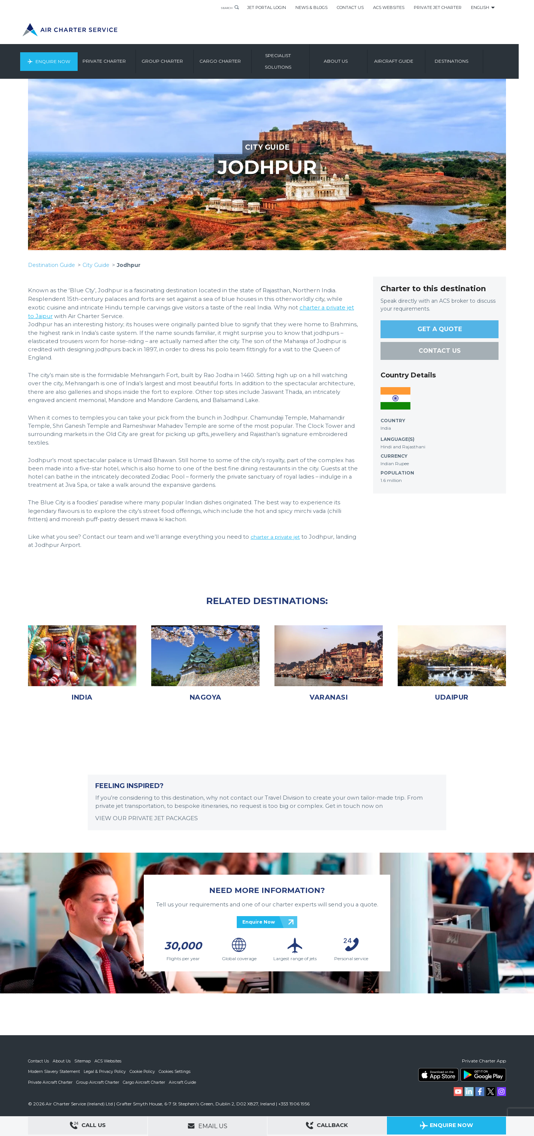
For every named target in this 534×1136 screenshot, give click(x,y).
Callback (327, 1126)
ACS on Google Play (483, 1074)
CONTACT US (440, 350)
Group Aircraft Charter (98, 1081)
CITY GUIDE (267, 147)
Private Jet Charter (438, 7)
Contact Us (350, 7)
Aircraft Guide (411, 57)
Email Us (207, 1126)
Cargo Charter (238, 57)
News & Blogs (311, 7)
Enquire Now (68, 57)
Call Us (87, 1126)
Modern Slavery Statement (54, 1071)
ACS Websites (388, 7)
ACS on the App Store (438, 1074)
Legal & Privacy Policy (105, 1071)
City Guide (96, 265)
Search (223, 7)
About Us (62, 1061)
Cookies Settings (177, 1071)
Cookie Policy (144, 1071)
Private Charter (122, 57)
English (480, 7)
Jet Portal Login (266, 7)
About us (354, 57)
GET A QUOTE (439, 329)
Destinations (469, 57)
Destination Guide (51, 265)
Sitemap (83, 1061)
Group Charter (180, 57)
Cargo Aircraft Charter (145, 1081)
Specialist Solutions (296, 57)
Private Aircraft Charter (50, 1081)
